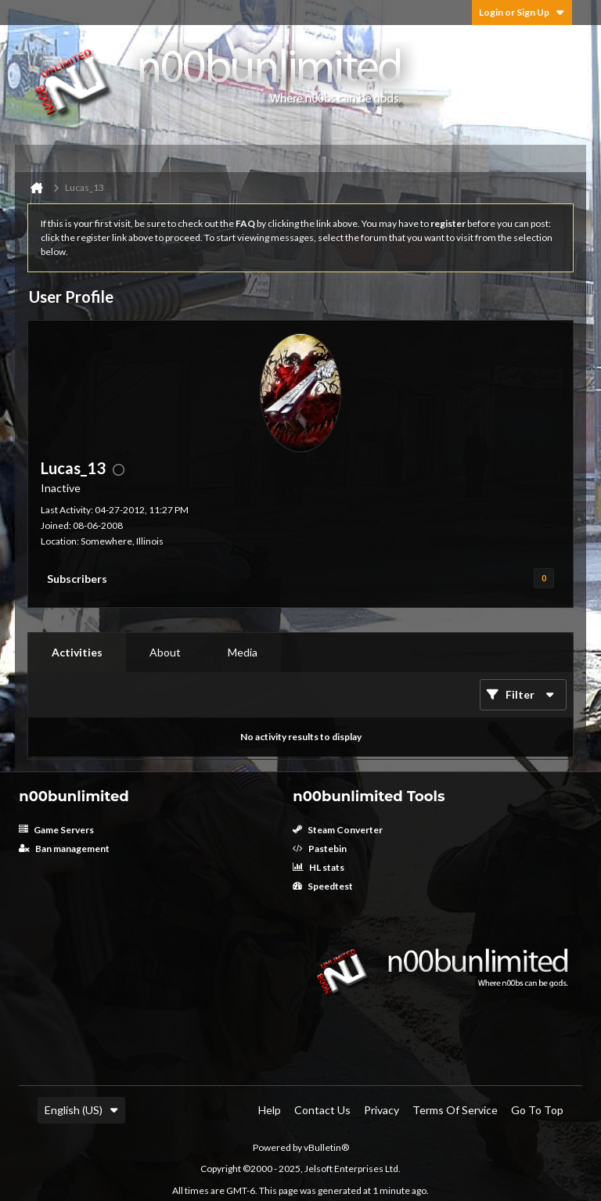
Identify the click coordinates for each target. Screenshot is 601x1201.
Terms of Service (455, 1109)
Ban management (64, 848)
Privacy (381, 1109)
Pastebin (320, 848)
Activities (77, 652)
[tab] (77, 652)
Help (269, 1109)
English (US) (81, 1109)
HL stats (318, 867)
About (165, 652)
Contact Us (322, 1109)
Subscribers (77, 578)
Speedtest (323, 886)
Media (242, 652)
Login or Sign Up (522, 12)
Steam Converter (338, 830)
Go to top (537, 1109)
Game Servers (56, 830)
